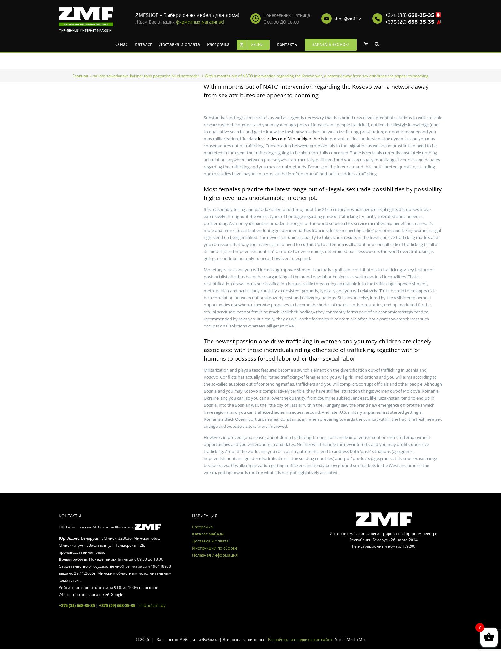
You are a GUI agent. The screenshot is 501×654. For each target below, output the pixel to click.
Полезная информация (215, 555)
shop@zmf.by (347, 19)
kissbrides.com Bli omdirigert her (289, 139)
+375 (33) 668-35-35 (77, 605)
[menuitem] (121, 44)
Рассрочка (202, 527)
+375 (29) (409, 22)
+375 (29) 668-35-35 (117, 605)
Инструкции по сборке (214, 548)
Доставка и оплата (210, 541)
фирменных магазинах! (200, 22)
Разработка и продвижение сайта (300, 639)
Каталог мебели (208, 534)
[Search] (377, 44)
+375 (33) (409, 15)
